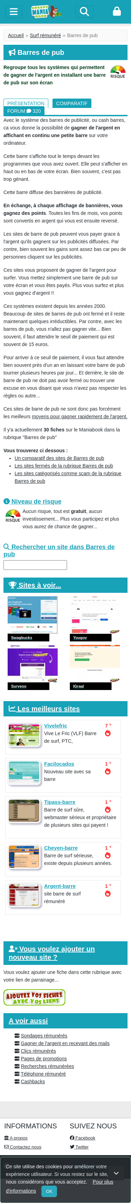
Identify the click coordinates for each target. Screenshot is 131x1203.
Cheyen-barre (61, 848)
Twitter (79, 1147)
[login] (116, 12)
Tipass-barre (59, 802)
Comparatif (72, 103)
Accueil (16, 35)
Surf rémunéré (45, 35)
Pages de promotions (44, 1058)
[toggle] (13, 12)
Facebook (83, 1138)
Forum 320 (24, 111)
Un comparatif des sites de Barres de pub (59, 458)
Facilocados (59, 764)
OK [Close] (49, 1191)
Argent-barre (60, 886)
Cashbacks (33, 1081)
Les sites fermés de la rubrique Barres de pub (64, 466)
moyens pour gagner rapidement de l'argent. (80, 416)
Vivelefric (55, 726)
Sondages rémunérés (44, 1035)
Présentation (25, 103)
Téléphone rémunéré (43, 1074)
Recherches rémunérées (47, 1066)
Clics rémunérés (38, 1051)
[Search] (84, 12)
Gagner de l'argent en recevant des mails (65, 1043)
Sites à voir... (40, 585)
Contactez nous (22, 1147)
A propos (15, 1138)
